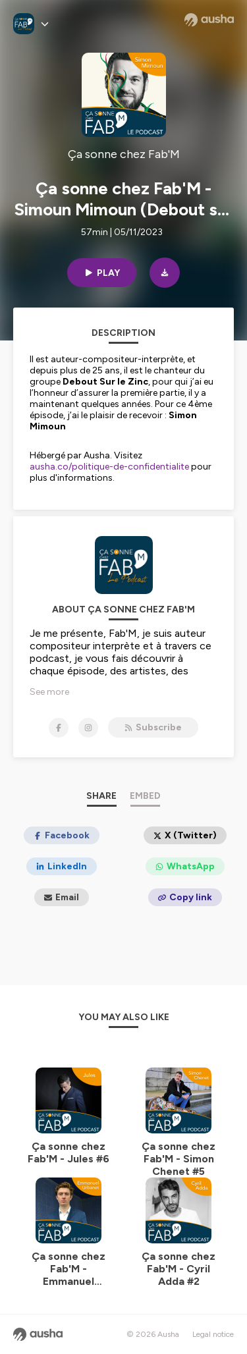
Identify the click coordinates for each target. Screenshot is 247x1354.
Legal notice (213, 1334)
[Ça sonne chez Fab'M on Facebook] (59, 728)
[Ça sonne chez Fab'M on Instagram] (88, 728)
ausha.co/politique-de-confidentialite (109, 466)
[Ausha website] (209, 19)
